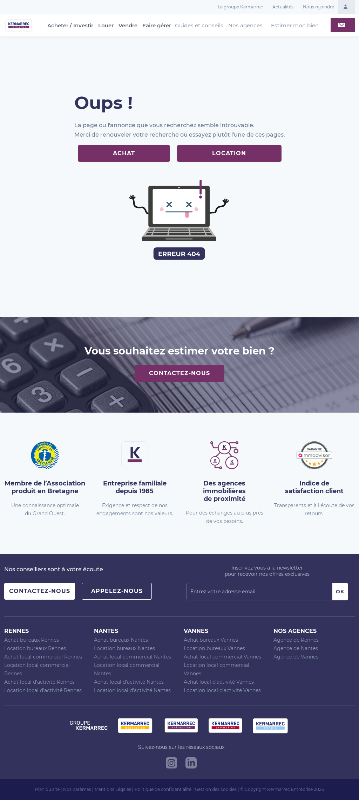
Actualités (282, 6)
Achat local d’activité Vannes (219, 682)
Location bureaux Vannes (214, 648)
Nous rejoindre (318, 6)
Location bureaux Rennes (35, 648)
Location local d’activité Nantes (132, 690)
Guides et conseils (199, 25)
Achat (124, 153)
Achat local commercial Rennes (43, 657)
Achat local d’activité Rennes (39, 682)
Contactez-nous (179, 373)
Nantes (106, 631)
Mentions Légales (113, 789)
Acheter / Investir (70, 25)
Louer (106, 25)
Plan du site (47, 789)
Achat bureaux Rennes (31, 640)
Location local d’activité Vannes (222, 690)
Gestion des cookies (216, 789)
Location (229, 153)
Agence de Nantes (295, 648)
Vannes (196, 631)
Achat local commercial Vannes (222, 657)
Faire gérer (156, 25)
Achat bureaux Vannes (211, 640)
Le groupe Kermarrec (240, 6)
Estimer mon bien (295, 25)
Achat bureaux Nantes (121, 640)
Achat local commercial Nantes (132, 657)
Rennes (16, 631)
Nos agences (245, 25)
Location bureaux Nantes (124, 648)
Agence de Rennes (296, 640)
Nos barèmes (77, 789)
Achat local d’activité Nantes (129, 682)
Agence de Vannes (295, 657)
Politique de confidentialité (163, 789)
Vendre (127, 25)
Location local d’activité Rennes (43, 690)
